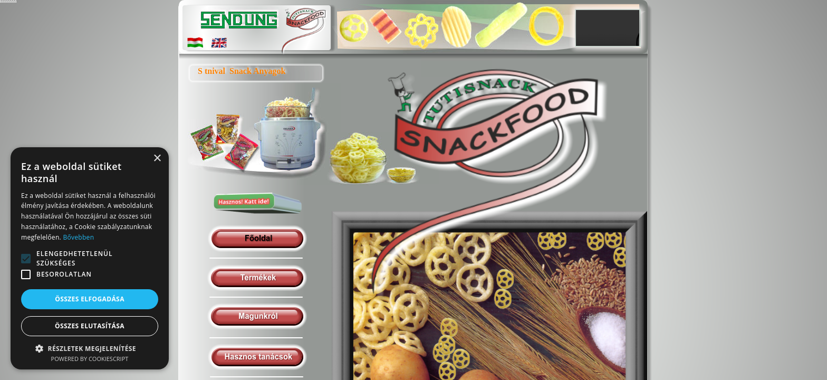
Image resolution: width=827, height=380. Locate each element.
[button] (89, 348)
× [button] (157, 159)
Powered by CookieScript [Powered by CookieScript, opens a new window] (90, 359)
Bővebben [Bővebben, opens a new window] (78, 237)
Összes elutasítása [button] (89, 325)
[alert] (90, 258)
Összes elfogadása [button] (89, 298)
